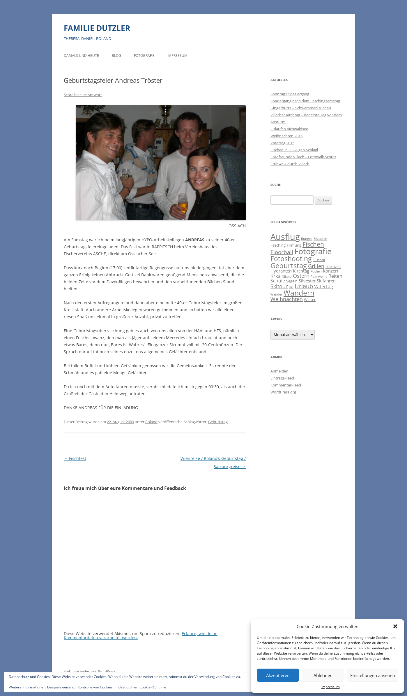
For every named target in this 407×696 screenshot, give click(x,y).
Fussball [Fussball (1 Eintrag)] (319, 260)
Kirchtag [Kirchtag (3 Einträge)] (301, 271)
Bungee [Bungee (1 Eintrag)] (306, 239)
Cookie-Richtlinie (152, 687)
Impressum (330, 686)
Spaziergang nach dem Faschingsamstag (305, 100)
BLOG (116, 55)
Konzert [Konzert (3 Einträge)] (330, 271)
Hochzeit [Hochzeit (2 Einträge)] (333, 266)
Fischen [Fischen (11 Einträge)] (313, 244)
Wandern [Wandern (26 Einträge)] (299, 293)
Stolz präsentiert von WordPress (90, 671)
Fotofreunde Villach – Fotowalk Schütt (303, 156)
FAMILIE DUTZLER (97, 28)
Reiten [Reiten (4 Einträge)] (335, 276)
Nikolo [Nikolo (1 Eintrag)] (287, 277)
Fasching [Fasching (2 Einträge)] (278, 245)
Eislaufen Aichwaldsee (289, 128)
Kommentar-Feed (285, 385)
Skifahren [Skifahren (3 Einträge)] (326, 281)
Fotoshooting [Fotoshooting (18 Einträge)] (291, 258)
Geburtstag (218, 421)
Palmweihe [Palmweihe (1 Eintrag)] (319, 277)
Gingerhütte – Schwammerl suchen (300, 107)
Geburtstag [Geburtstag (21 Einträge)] (288, 265)
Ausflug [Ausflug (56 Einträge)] (285, 236)
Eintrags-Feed (282, 378)
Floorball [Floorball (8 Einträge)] (281, 252)
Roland (151, 421)
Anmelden (279, 371)
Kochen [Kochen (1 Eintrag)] (316, 271)
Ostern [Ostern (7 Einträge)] (301, 275)
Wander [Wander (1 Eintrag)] (276, 294)
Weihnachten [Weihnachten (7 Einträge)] (286, 299)
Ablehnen (323, 675)
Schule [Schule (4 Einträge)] (277, 280)
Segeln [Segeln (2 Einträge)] (292, 281)
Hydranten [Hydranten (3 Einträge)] (281, 271)
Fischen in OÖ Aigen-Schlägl (294, 149)
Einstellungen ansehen (372, 675)
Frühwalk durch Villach (289, 163)
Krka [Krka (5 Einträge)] (275, 276)
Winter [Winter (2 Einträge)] (310, 299)
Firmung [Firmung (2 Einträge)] (294, 245)
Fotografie (144, 55)
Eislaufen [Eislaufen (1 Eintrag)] (320, 239)
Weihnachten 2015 (286, 135)
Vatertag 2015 (282, 142)
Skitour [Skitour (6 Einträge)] (279, 286)
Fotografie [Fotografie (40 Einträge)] (313, 251)
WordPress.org (283, 392)
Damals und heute (81, 55)
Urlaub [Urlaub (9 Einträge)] (304, 286)
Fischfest (75, 458)
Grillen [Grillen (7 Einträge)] (316, 266)
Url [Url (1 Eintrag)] (291, 287)
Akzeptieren (278, 675)
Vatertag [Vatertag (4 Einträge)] (323, 286)
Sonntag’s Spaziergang (289, 93)
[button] (395, 626)
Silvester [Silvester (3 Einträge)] (307, 281)
